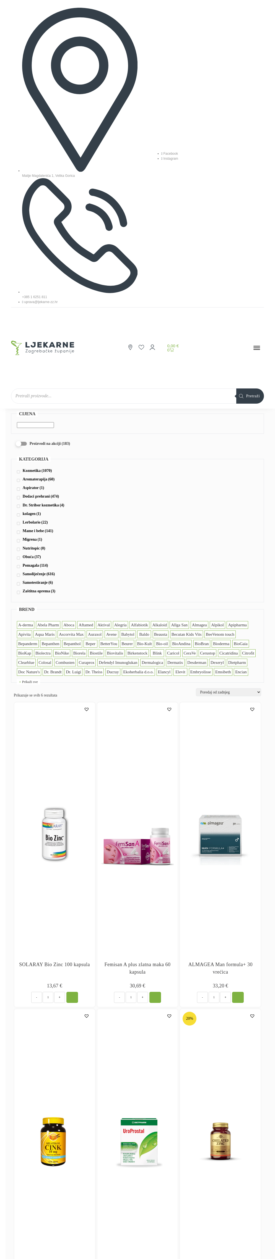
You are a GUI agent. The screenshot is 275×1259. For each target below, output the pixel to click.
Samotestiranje (38, 582)
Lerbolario (35, 522)
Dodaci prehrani (41, 496)
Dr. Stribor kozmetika (43, 505)
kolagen (32, 514)
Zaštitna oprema (39, 591)
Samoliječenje (39, 574)
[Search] (250, 396)
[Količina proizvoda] (48, 997)
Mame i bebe (38, 531)
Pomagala (35, 565)
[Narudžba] (228, 692)
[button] (87, 709)
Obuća (32, 557)
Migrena (32, 539)
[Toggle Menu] (256, 348)
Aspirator (33, 488)
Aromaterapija (39, 479)
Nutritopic (34, 548)
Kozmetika (37, 471)
